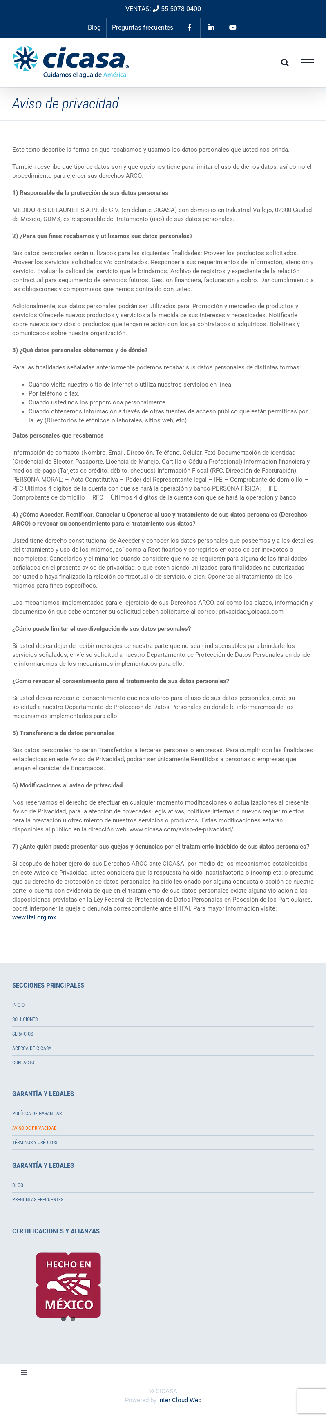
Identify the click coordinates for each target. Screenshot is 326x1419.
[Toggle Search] (285, 62)
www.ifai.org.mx (34, 917)
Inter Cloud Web (179, 1400)
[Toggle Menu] (307, 62)
